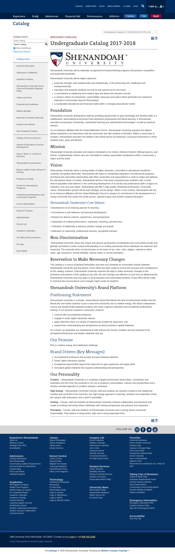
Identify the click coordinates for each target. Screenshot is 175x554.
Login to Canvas (56, 492)
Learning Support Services (21, 503)
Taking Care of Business (144, 474)
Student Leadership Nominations (23, 508)
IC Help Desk (55, 487)
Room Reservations (138, 484)
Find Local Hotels (17, 471)
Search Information (57, 440)
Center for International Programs (26, 186)
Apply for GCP (136, 461)
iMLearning (54, 485)
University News (98, 487)
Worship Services (96, 453)
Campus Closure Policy (140, 505)
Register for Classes (58, 464)
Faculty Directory (17, 500)
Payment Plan (55, 461)
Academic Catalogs (18, 498)
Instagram (137, 429)
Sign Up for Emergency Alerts (142, 508)
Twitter (149, 429)
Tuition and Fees (24, 97)
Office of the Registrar (58, 471)
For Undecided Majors (19, 492)
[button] (143, 6)
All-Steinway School (18, 505)
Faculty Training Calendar (140, 482)
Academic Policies (24, 79)
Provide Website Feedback (141, 490)
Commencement (17, 513)
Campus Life (96, 437)
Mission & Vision (17, 443)
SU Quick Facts (96, 498)
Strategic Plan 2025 (18, 445)
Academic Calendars (25, 231)
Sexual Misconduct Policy (100, 479)
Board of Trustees (24, 211)
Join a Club (94, 448)
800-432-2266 (88, 537)
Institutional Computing (59, 482)
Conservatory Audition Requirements (25, 464)
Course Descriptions (25, 204)
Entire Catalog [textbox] (19, 41)
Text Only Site (135, 518)
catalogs (52, 550)
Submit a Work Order (139, 477)
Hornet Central (58, 456)
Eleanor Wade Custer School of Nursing (30, 170)
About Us (14, 440)
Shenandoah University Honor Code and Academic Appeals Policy (30, 88)
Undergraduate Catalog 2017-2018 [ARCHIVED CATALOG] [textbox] (127, 32)
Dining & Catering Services (100, 474)
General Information (25, 66)
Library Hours (55, 445)
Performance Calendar (99, 445)
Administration (22, 217)
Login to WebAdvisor (58, 495)
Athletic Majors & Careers (20, 490)
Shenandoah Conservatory (28, 163)
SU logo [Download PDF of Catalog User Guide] (20, 244)
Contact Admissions (18, 458)
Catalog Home (23, 59)
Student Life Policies (25, 124)
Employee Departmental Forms (143, 479)
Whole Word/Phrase (23, 48)
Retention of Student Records (29, 118)
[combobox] (130, 32)
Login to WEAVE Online (59, 500)
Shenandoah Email (57, 490)
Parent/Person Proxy (58, 469)
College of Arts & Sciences (28, 138)
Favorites (135, 437)
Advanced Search (21, 51)
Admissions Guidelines (26, 72)
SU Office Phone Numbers (28, 237)
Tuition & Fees (55, 458)
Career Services (96, 469)
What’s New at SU (97, 495)
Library (53, 437)
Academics (16, 482)
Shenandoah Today (97, 490)
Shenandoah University (30, 6)
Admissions (17, 456)
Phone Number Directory (140, 443)
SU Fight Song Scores (98, 458)
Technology (56, 479)
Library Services (56, 448)
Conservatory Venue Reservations (144, 487)
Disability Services (97, 471)
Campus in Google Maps (140, 448)
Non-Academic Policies (26, 131)
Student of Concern (97, 477)
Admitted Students (17, 474)
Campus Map (15, 469)
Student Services (99, 466)
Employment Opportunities (141, 453)
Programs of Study (24, 179)
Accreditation (15, 448)
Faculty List (21, 224)
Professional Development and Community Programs (30, 196)
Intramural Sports (96, 451)
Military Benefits (23, 111)
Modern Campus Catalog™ (115, 550)
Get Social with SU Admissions (23, 466)
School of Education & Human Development (30, 145)
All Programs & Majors (19, 485)
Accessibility (137, 516)
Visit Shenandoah (17, 461)
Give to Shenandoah (138, 458)
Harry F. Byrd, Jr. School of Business (28, 155)
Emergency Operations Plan (142, 503)
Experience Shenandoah (24, 437)
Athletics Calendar (97, 443)
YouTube (155, 429)
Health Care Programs (19, 487)
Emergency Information (143, 500)
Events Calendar (96, 440)
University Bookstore (98, 456)
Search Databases (57, 443)
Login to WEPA (55, 498)
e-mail (71, 537)
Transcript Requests (58, 466)
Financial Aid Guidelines (27, 104)
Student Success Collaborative (23, 511)
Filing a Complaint (137, 492)
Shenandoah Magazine (99, 492)
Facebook (143, 429)
